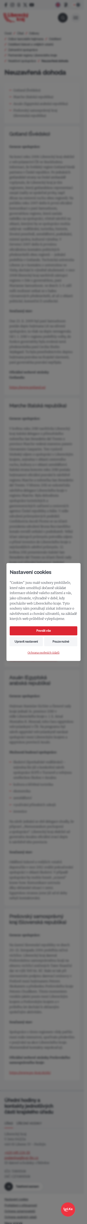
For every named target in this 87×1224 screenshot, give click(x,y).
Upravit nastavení (26, 641)
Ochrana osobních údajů (44, 652)
